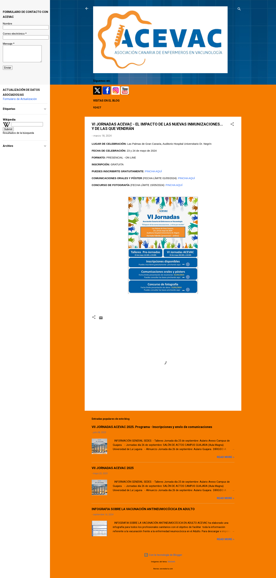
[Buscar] (239, 9)
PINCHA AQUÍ (153, 171)
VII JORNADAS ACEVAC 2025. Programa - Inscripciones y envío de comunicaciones (152, 427)
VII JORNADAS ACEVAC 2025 (113, 468)
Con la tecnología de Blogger (163, 554)
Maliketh (171, 562)
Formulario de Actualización (20, 99)
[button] (232, 124)
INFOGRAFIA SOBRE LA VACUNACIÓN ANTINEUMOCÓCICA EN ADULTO (143, 509)
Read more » (225, 457)
